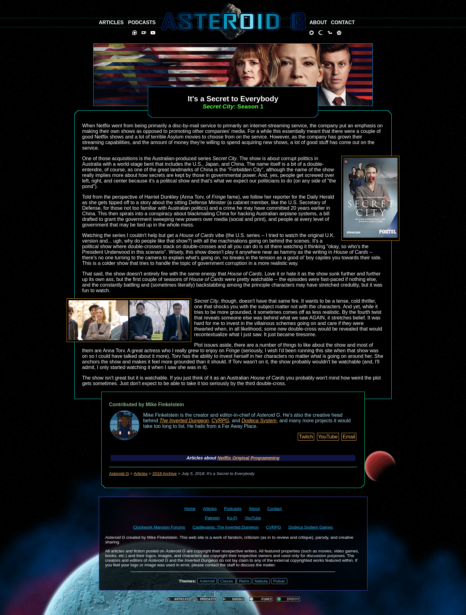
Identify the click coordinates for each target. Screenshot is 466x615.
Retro (244, 581)
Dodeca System (259, 420)
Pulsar (279, 581)
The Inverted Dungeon (184, 420)
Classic (227, 581)
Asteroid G (119, 473)
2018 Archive (164, 473)
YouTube (328, 436)
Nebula (261, 581)
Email (349, 436)
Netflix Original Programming (248, 457)
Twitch (306, 436)
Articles (141, 473)
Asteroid (207, 581)
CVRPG (220, 420)
